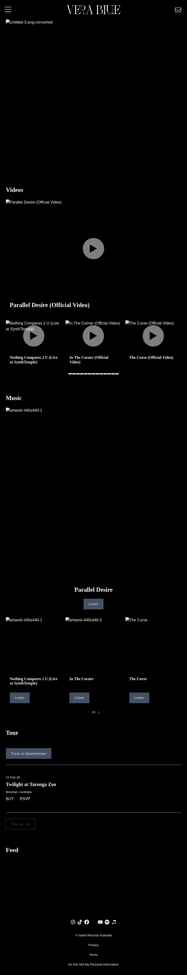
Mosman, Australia (18, 792)
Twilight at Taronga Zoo (31, 784)
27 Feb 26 (13, 777)
